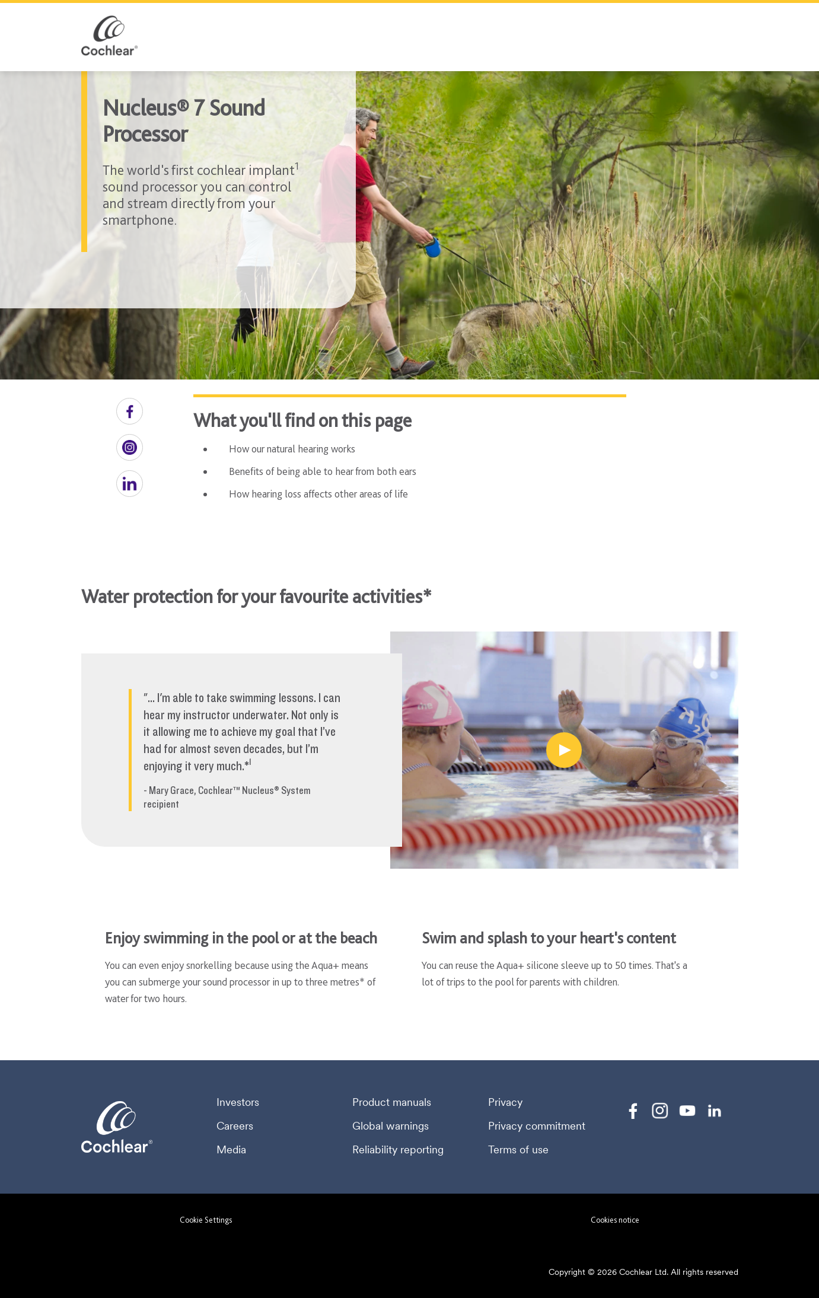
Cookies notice (615, 1219)
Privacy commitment (536, 1126)
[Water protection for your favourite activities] (564, 750)
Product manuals (391, 1102)
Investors (237, 1102)
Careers (234, 1126)
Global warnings (390, 1126)
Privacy (505, 1102)
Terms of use (518, 1149)
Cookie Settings (206, 1219)
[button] (129, 411)
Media (231, 1149)
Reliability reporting (398, 1149)
